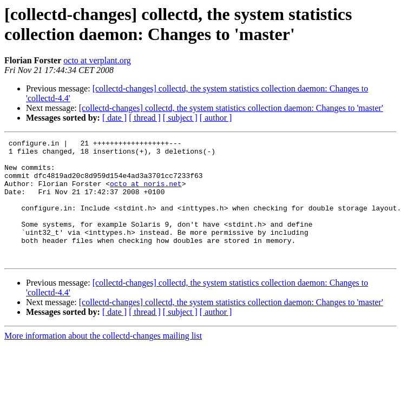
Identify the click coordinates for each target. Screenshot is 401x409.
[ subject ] (180, 117)
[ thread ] (145, 117)
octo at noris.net (146, 193)
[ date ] (114, 117)
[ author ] (216, 117)
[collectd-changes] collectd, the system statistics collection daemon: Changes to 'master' (231, 108)
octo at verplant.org (97, 60)
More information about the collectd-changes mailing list (103, 360)
